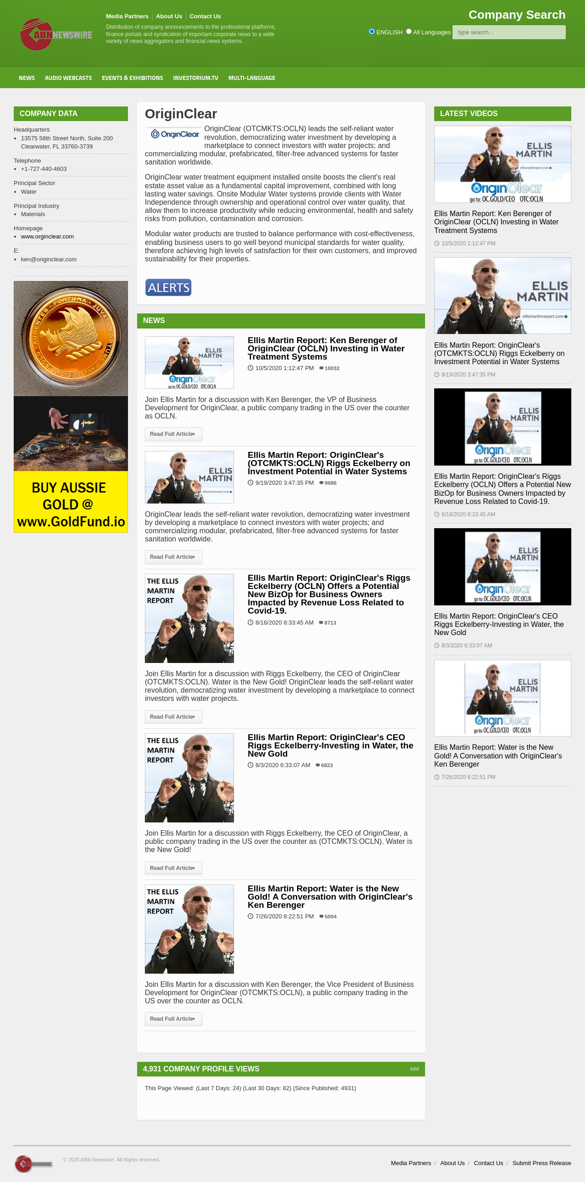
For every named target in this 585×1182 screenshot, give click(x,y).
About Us (169, 16)
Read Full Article (173, 434)
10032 (332, 368)
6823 (327, 765)
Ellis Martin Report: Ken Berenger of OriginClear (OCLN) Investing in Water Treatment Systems (326, 348)
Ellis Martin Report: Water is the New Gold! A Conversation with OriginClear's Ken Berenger (330, 897)
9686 (331, 483)
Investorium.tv (195, 77)
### (414, 1069)
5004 (331, 916)
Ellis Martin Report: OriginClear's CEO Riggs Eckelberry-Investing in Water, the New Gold (331, 745)
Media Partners (127, 16)
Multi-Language (252, 77)
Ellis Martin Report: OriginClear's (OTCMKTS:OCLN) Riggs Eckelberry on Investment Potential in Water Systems (329, 463)
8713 (330, 622)
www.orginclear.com (47, 236)
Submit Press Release (541, 1163)
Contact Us (205, 16)
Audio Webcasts (68, 77)
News (27, 77)
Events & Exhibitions (132, 77)
